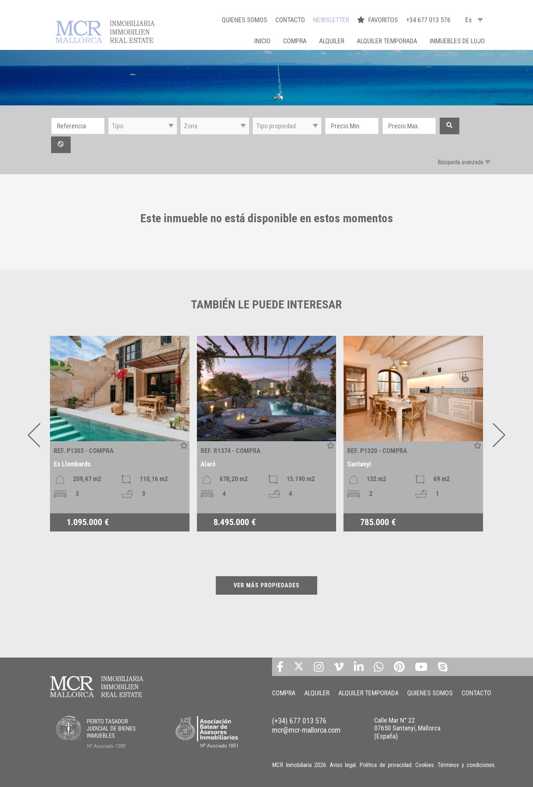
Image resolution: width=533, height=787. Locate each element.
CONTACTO (290, 20)
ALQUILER (331, 41)
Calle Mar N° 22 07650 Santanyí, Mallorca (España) (407, 728)
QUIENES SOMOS (244, 20)
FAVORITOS (378, 20)
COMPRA (294, 41)
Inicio (262, 41)
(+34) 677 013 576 (299, 720)
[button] (142, 126)
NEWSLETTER (331, 20)
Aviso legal (343, 765)
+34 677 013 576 (428, 20)
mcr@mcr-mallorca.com (306, 730)
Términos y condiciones (466, 765)
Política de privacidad (385, 765)
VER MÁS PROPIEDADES (266, 585)
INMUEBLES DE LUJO (457, 41)
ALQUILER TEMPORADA (387, 41)
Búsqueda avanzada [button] (460, 162)
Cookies (424, 765)
